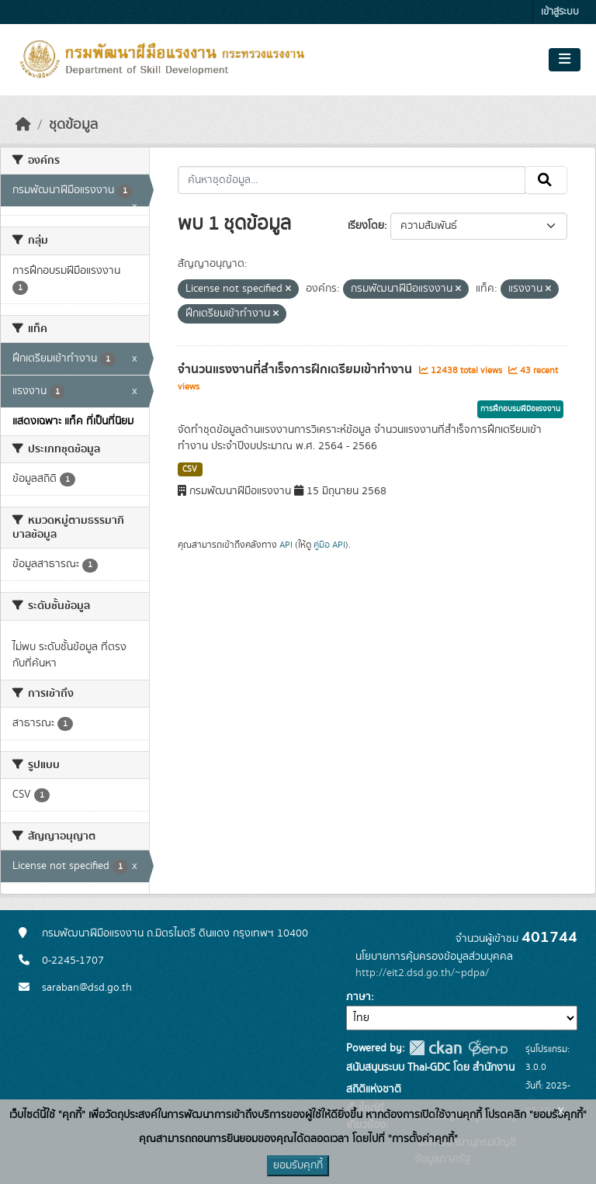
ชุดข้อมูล (73, 125)
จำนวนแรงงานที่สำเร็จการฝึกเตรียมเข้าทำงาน (296, 369)
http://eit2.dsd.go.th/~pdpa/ (422, 973)
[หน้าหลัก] (23, 125)
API (286, 545)
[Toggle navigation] (564, 59)
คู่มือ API (329, 545)
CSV (189, 469)
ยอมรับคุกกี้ (298, 1165)
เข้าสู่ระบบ (560, 12)
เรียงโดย (366, 226)
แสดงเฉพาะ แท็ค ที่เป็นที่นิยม (72, 421)
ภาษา (358, 997)
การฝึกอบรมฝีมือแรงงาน (520, 408)
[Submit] (546, 180)
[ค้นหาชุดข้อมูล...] (352, 180)
